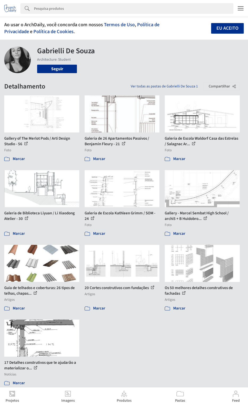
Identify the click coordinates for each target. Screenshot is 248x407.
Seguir (57, 69)
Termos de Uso (119, 24)
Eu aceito (227, 28)
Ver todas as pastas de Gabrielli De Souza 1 (164, 86)
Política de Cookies (53, 31)
